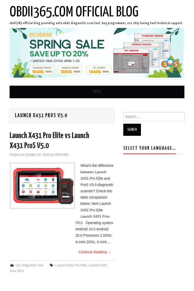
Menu (97, 92)
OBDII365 (61, 154)
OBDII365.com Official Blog (74, 12)
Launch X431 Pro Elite (71, 265)
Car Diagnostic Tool (29, 265)
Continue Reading (95, 252)
